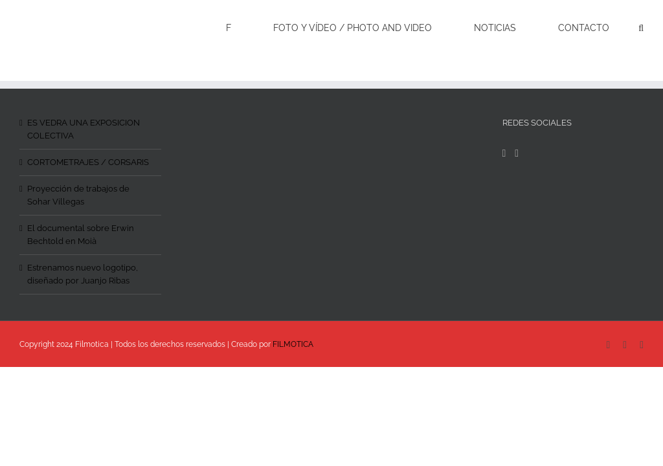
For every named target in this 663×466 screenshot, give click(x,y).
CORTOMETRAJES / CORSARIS (88, 162)
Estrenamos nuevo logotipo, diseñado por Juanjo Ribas (82, 274)
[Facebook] (504, 153)
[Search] (641, 27)
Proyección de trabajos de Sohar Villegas (78, 195)
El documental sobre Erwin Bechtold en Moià (80, 234)
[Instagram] (517, 153)
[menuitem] (236, 27)
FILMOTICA (293, 344)
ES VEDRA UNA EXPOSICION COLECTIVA (83, 129)
